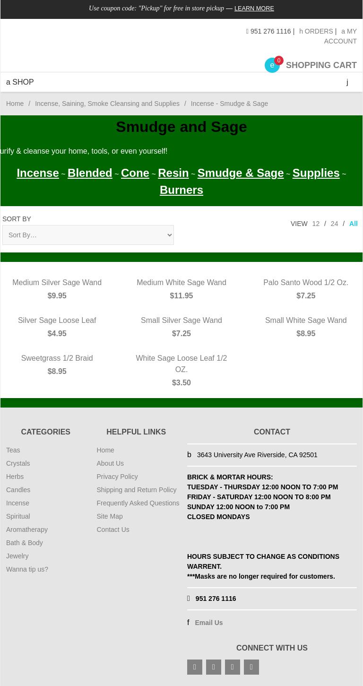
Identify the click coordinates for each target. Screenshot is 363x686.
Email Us (209, 622)
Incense (38, 172)
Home (15, 103)
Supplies (316, 172)
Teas (13, 450)
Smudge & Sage (241, 172)
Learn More (255, 8)
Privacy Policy (117, 476)
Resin (173, 172)
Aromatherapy (27, 529)
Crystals (18, 463)
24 (334, 223)
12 (316, 223)
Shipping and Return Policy (137, 490)
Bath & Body (24, 543)
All (353, 223)
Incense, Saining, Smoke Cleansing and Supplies (107, 103)
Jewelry (17, 556)
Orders (316, 31)
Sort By (16, 219)
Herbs (15, 476)
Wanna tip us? (27, 569)
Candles (18, 490)
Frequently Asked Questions (138, 503)
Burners (181, 189)
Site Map (110, 516)
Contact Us (113, 529)
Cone (135, 172)
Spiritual (18, 516)
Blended (90, 172)
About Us (110, 463)
